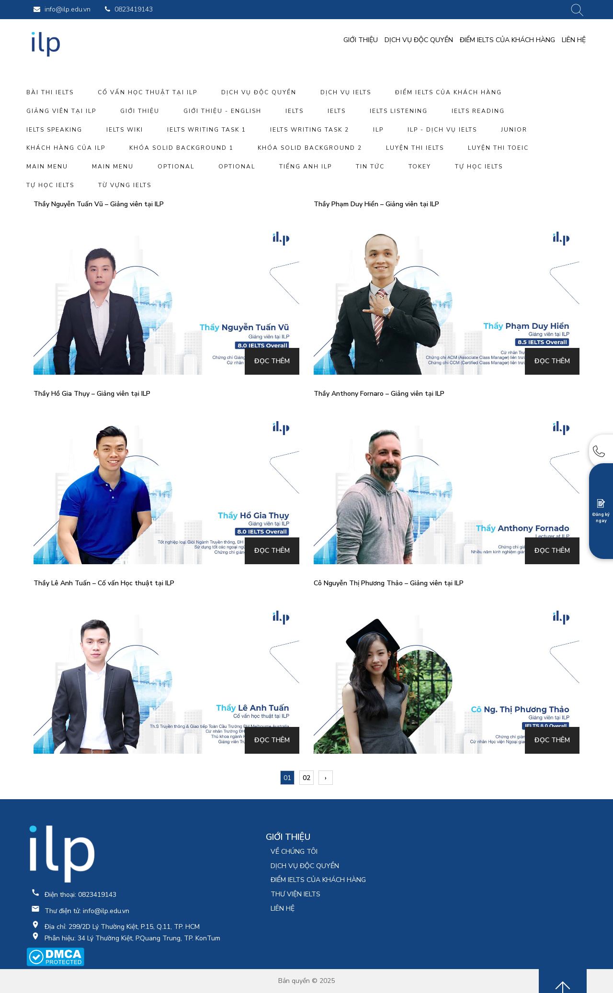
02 (306, 777)
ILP (378, 130)
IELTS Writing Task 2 (309, 130)
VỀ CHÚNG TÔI (294, 851)
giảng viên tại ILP (61, 111)
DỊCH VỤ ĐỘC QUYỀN (419, 40)
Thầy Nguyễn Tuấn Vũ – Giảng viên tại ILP (99, 204)
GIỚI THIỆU (360, 40)
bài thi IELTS (50, 92)
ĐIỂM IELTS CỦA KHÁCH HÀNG (507, 40)
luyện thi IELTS (415, 148)
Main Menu (47, 166)
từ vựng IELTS (124, 185)
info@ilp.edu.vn (62, 9)
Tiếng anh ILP (305, 166)
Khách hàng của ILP (65, 148)
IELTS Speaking (54, 130)
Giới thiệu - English (222, 111)
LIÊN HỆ (574, 40)
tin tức (370, 166)
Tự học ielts (479, 166)
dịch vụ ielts (345, 92)
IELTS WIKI (124, 130)
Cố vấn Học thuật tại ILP (147, 92)
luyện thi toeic (498, 148)
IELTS (294, 111)
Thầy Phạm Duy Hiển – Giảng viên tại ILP (376, 204)
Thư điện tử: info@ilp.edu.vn (87, 910)
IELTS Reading (478, 111)
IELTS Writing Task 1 (206, 130)
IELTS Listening (399, 111)
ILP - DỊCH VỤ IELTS (442, 130)
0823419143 (129, 9)
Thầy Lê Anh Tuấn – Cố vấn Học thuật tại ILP (104, 583)
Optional (176, 166)
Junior (514, 130)
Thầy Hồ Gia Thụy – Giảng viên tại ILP (92, 393)
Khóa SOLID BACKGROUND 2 (310, 148)
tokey (420, 166)
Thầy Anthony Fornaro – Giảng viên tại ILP (379, 393)
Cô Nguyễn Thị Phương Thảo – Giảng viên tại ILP (389, 583)
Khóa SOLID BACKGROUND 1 (181, 148)
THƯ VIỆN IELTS (295, 894)
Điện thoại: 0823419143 (80, 894)
